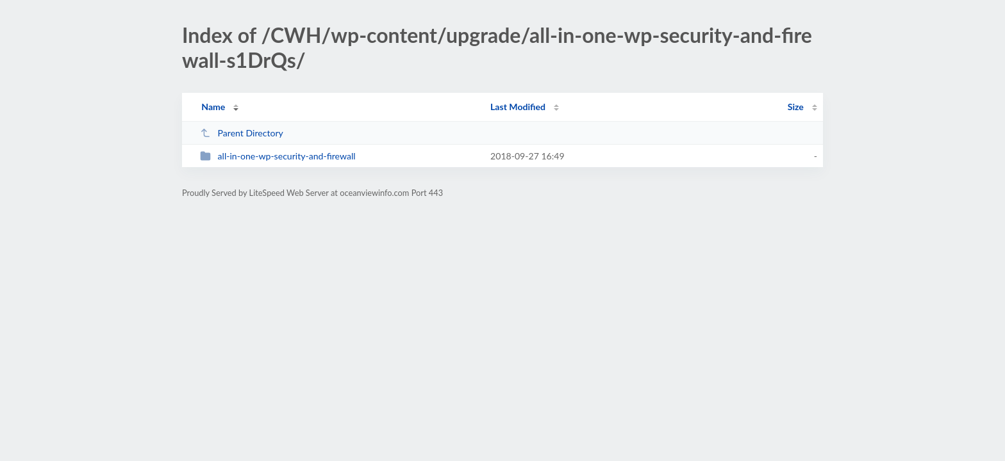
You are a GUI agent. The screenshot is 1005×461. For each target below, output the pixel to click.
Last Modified (517, 106)
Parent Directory (241, 132)
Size (796, 106)
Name (213, 106)
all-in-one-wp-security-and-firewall (277, 155)
